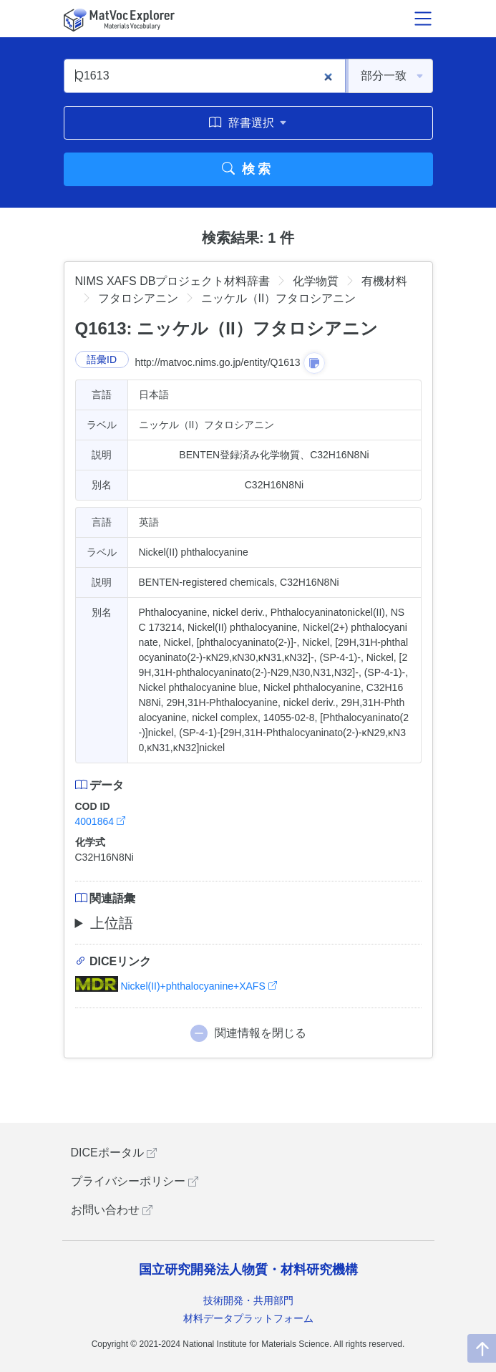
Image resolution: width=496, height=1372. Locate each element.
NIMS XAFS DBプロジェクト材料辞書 (173, 281)
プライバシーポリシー (134, 1181)
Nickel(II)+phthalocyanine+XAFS (176, 986)
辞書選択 (248, 122)
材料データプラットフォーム (248, 1318)
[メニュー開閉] (423, 18)
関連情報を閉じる (260, 1033)
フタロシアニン (138, 298)
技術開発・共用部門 (248, 1300)
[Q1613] (205, 76)
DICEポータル (114, 1152)
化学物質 (316, 281)
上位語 (111, 923)
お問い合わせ (111, 1210)
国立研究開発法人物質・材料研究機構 (248, 1269)
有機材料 (384, 281)
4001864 (100, 821)
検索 (248, 169)
